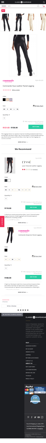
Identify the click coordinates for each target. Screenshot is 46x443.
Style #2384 (38, 158)
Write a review (16, 90)
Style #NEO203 (38, 228)
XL (17, 109)
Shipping (28, 355)
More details (22, 142)
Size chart (39, 106)
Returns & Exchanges (32, 358)
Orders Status (30, 352)
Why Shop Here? (30, 367)
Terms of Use (39, 436)
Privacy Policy (30, 379)
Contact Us (29, 361)
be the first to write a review (12, 314)
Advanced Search (31, 346)
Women (4, 6)
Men (9, 6)
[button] (2, 221)
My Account (29, 349)
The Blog (28, 375)
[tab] (11, 306)
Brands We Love (30, 373)
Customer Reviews (31, 369)
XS (4, 109)
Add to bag (35, 126)
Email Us (40, 428)
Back (3, 10)
